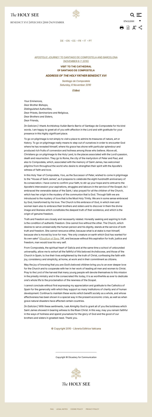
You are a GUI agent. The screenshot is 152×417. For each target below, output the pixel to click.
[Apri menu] (139, 14)
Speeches (36, 22)
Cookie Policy (77, 409)
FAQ (51, 409)
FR (79, 40)
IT (85, 40)
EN (68, 40)
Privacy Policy (92, 409)
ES (73, 40)
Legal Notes (62, 409)
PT (90, 40)
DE (62, 40)
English (130, 22)
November (57, 22)
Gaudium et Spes (49, 238)
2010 (46, 22)
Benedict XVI (19, 22)
